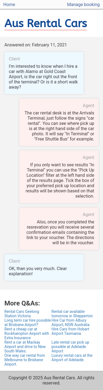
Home (9, 4)
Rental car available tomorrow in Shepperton (72, 313)
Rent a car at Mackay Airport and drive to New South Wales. (25, 346)
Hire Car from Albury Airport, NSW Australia (71, 322)
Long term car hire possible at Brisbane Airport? (27, 322)
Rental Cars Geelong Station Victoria (21, 313)
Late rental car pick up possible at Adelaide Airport (70, 346)
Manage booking (83, 4)
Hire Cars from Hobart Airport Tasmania (70, 331)
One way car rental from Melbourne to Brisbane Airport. (24, 359)
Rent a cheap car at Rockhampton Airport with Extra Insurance (26, 333)
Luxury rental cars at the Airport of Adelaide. (72, 357)
